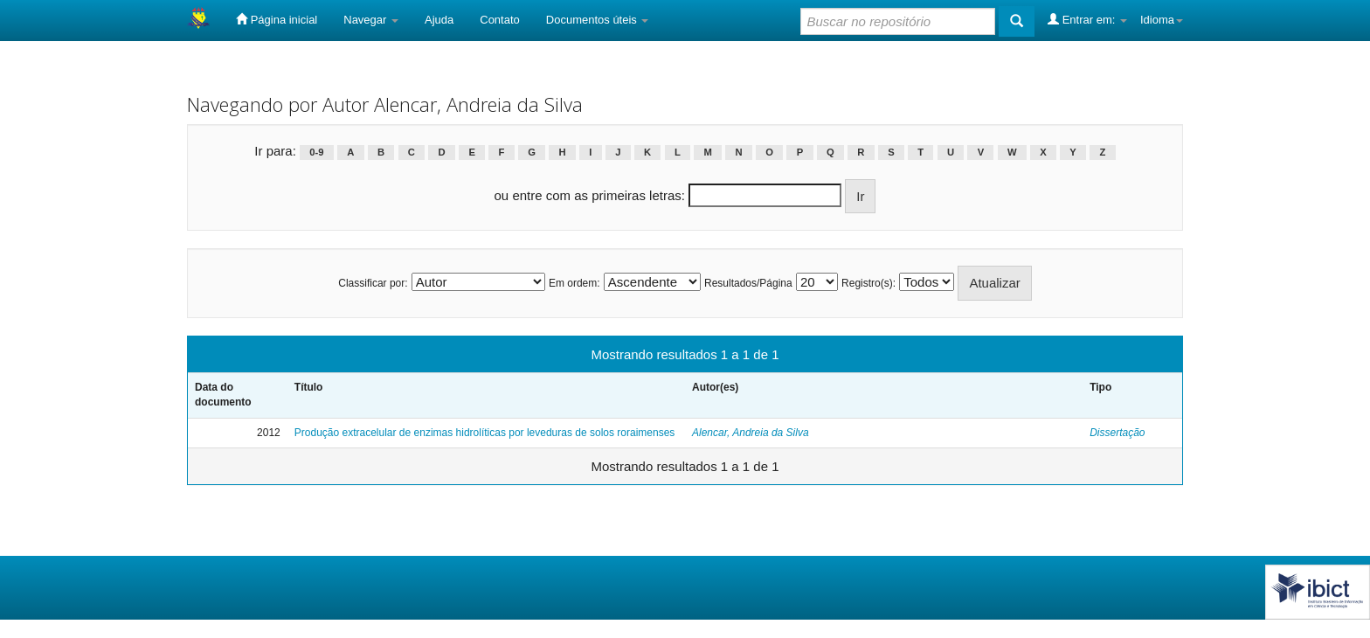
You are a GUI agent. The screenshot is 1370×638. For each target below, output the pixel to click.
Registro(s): (868, 283)
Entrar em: (1087, 19)
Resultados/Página (748, 283)
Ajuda (439, 19)
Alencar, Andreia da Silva (750, 432)
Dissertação (1117, 432)
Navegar (370, 19)
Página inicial (276, 19)
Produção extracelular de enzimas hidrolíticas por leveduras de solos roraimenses (484, 432)
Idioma (1161, 19)
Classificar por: (372, 283)
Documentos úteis (597, 19)
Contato (500, 19)
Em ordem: (574, 283)
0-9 (316, 152)
